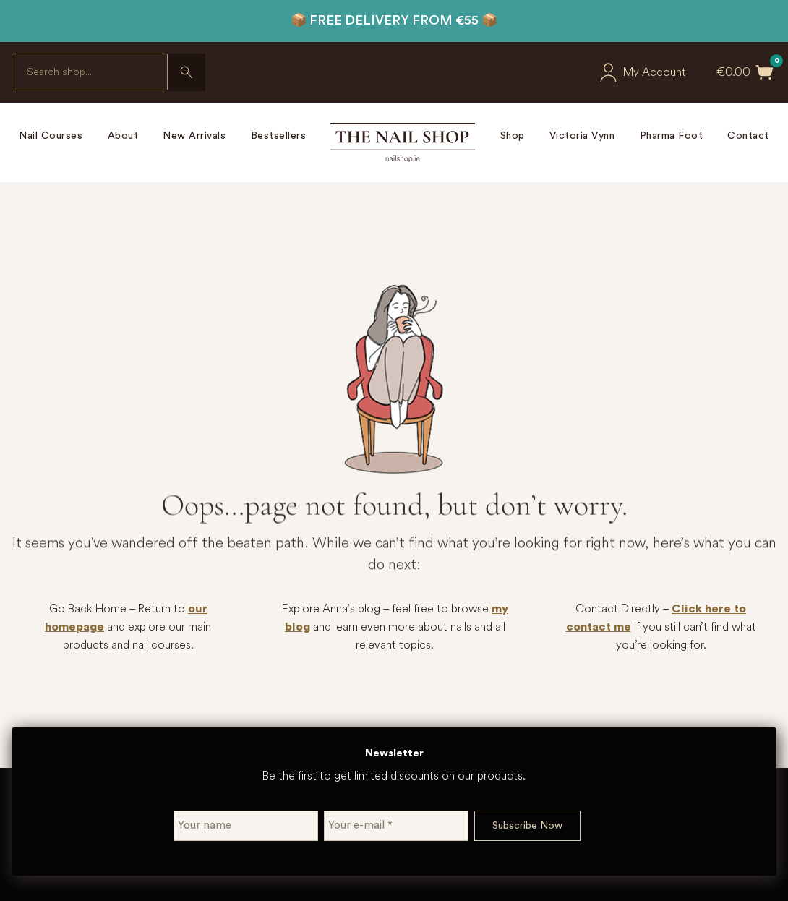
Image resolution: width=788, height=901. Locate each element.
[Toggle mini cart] (764, 72)
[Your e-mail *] (396, 826)
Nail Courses (50, 136)
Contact (748, 136)
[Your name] (246, 826)
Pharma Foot (671, 136)
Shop (512, 136)
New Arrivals (194, 136)
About (123, 136)
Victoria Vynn (582, 136)
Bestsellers (279, 136)
